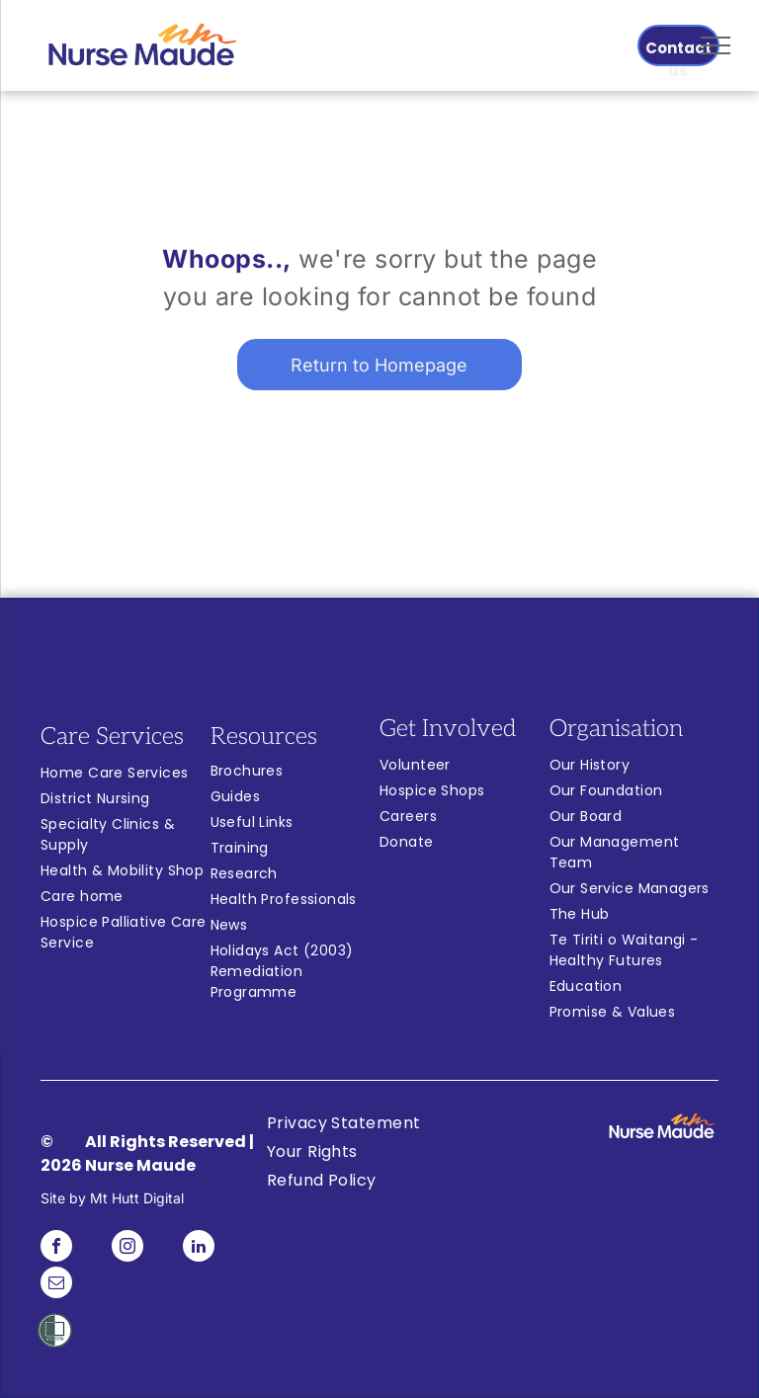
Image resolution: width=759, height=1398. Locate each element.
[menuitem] (126, 775)
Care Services (112, 736)
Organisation (616, 728)
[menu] (715, 45)
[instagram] (127, 1248)
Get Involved (448, 728)
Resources (264, 736)
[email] (56, 1285)
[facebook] (56, 1248)
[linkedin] (198, 1248)
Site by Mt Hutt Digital (112, 1198)
